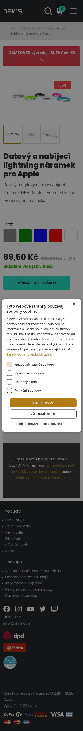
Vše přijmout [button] (43, 403)
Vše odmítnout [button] (43, 414)
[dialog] (41, 365)
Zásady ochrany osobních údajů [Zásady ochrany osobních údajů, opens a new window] (29, 354)
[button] (41, 424)
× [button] (73, 304)
